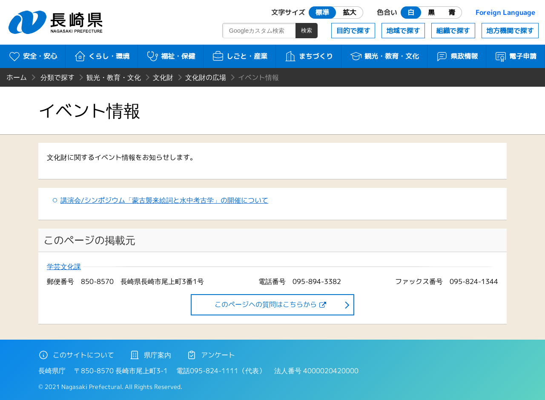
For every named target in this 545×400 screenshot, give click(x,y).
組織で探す (453, 30)
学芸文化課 (64, 267)
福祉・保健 (170, 56)
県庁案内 (150, 355)
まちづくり (308, 56)
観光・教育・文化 (384, 56)
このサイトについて (76, 355)
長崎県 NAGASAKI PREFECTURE (57, 22)
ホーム (16, 77)
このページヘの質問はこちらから (266, 304)
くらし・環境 (101, 56)
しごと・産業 (239, 56)
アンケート (210, 355)
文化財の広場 (205, 77)
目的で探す (353, 30)
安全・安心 (32, 56)
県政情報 (457, 56)
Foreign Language (505, 12)
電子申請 (515, 56)
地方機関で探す (510, 30)
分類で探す (57, 77)
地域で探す (403, 30)
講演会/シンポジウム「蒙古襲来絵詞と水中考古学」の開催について (164, 200)
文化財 (163, 77)
